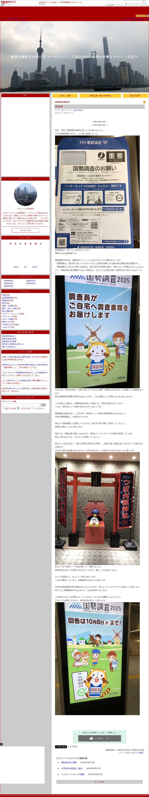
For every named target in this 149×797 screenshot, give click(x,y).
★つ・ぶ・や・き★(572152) (72, 110)
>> (113, 5)
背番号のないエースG (11, 365)
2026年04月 (8, 281)
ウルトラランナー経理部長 (13, 373)
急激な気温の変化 (9, 339)
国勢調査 (59, 106)
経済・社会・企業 (9, 308)
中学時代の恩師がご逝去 (72, 768)
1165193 (141, 16)
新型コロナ (6, 322)
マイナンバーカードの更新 (72, 774)
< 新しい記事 (65, 95)
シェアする (72, 746)
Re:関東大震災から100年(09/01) (35, 365)
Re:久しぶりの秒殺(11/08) (20, 380)
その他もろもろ (8, 324)
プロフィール (19, 19)
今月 (25, 267)
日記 (10, 19)
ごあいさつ (6, 327)
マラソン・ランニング (11, 314)
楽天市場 (144, 5)
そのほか (7, 5)
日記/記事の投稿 (25, 332)
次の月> (35, 267)
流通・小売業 (7, 306)
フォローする (25, 230)
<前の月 (16, 267)
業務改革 (5, 300)
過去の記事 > (135, 95)
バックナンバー (25, 277)
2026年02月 (8, 286)
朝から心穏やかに (9, 347)
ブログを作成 (133, 5)
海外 (4, 303)
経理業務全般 (7, 298)
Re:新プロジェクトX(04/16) (18, 388)
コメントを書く (137, 753)
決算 (4, 295)
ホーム (4, 19)
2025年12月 (31, 283)
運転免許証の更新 (9, 341)
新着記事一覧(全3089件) (100, 95)
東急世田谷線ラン (9, 336)
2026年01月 (31, 281)
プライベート (7, 316)
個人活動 (5, 311)
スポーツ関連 (7, 319)
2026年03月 (8, 283)
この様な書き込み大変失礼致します (21, 357)
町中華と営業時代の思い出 (12, 344)
